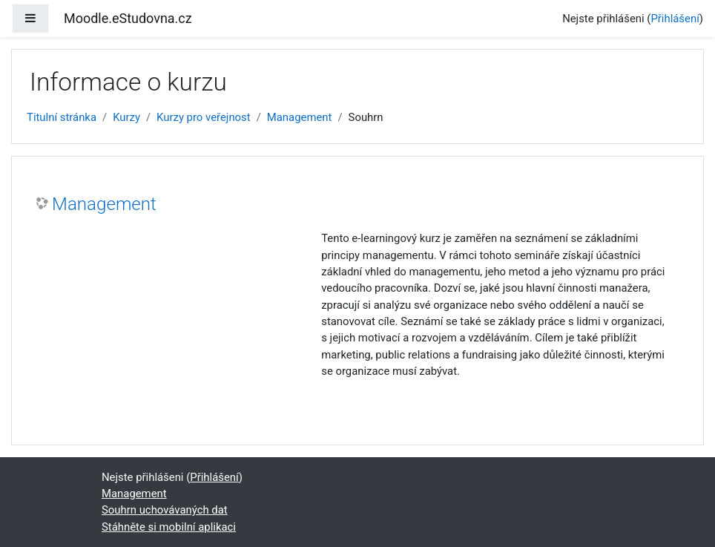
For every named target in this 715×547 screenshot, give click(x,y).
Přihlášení (674, 18)
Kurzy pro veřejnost (203, 117)
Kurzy (126, 117)
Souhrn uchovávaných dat (165, 510)
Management (299, 117)
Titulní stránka (61, 117)
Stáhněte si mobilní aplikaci (169, 527)
